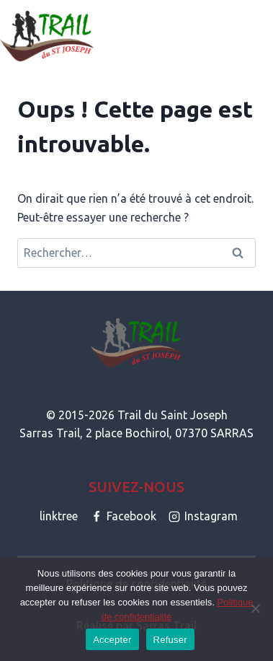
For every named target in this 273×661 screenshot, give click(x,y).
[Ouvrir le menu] (259, 36)
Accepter (112, 639)
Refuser (170, 639)
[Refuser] (255, 608)
